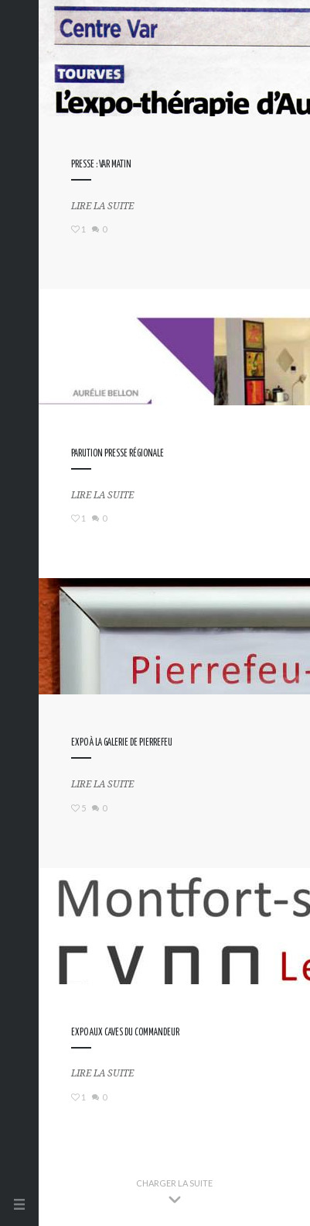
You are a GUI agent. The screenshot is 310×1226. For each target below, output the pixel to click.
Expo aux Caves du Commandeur (125, 1033)
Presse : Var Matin (101, 165)
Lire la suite (102, 206)
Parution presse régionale (117, 454)
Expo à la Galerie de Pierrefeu (121, 743)
